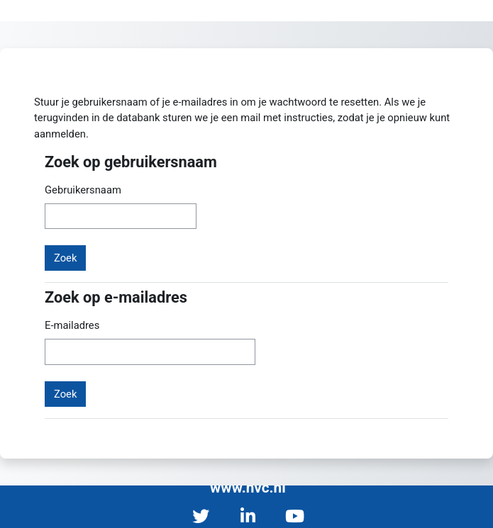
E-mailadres (72, 325)
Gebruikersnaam (83, 190)
